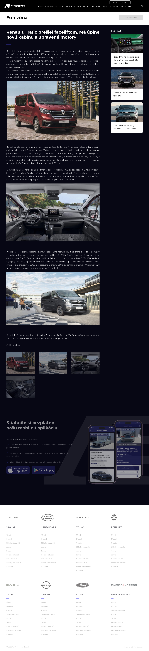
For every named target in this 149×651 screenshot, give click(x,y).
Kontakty (126, 7)
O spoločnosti (53, 7)
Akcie (85, 7)
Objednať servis (98, 7)
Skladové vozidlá (71, 7)
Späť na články (131, 18)
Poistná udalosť (120, 2)
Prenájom (114, 7)
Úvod (41, 7)
